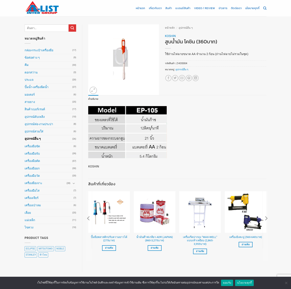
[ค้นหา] (264, 8)
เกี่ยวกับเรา (155, 8)
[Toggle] (73, 183)
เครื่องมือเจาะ (33, 183)
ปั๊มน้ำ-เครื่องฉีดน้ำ (37, 87)
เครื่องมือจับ (32, 153)
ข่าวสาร (223, 8)
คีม (27, 65)
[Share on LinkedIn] (195, 78)
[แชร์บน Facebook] (168, 78)
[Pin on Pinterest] (189, 78)
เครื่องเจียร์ (31, 198)
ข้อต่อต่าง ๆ (32, 57)
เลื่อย (28, 213)
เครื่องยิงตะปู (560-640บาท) (245, 237)
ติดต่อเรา (236, 8)
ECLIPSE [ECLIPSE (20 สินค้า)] (30, 248)
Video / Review (204, 8)
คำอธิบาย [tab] (92, 99)
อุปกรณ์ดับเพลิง (35, 117)
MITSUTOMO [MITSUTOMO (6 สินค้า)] (46, 248)
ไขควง (29, 227)
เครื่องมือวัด (32, 176)
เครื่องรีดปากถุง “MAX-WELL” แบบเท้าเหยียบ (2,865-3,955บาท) (200, 240)
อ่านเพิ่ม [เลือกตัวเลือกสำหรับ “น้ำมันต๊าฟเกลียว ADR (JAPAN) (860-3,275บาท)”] (155, 247)
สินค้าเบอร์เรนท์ (35, 109)
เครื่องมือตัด (32, 161)
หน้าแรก (140, 8)
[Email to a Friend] (182, 78)
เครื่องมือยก (32, 168)
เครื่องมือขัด (32, 146)
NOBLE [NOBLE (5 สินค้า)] (60, 248)
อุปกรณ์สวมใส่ (34, 131)
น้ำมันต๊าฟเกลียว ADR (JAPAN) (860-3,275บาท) (154, 238)
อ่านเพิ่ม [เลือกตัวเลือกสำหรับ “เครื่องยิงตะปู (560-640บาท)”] (246, 244)
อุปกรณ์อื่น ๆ (33, 139)
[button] (93, 90)
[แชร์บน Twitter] (175, 78)
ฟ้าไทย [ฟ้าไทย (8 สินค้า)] (43, 254)
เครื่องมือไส (32, 190)
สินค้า (168, 8)
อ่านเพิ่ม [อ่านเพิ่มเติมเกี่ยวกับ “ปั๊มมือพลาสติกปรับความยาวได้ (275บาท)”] (109, 247)
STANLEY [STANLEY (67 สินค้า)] (31, 254)
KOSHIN (170, 36)
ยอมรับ (227, 283)
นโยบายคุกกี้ (252, 8)
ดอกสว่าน (31, 72)
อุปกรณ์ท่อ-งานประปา (39, 124)
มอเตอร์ (30, 94)
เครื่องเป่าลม (33, 205)
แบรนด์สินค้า (182, 8)
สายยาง (30, 102)
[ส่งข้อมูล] (72, 28)
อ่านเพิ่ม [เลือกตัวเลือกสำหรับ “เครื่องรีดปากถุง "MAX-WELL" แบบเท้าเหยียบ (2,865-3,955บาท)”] (200, 251)
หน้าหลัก (170, 27)
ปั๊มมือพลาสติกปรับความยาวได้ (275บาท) (109, 238)
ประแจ (29, 80)
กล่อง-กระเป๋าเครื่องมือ (39, 50)
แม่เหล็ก (30, 220)
